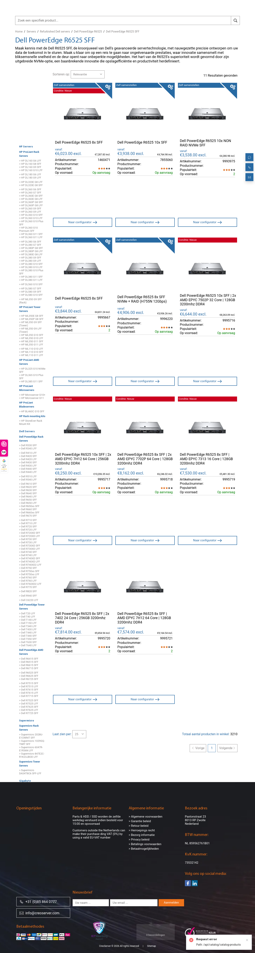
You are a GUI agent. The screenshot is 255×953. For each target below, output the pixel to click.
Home (19, 31)
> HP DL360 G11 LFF (31, 237)
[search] (235, 20)
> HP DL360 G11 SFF (31, 234)
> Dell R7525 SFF (28, 700)
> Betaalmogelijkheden (144, 848)
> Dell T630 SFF (28, 642)
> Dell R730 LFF (28, 542)
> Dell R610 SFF (28, 483)
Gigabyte (25, 781)
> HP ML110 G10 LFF (31, 348)
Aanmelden (171, 902)
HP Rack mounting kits (32, 416)
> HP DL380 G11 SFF (31, 276)
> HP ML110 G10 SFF (31, 352)
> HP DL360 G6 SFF (30, 189)
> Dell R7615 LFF (28, 692)
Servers (31, 31)
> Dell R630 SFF (28, 490)
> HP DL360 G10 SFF (31, 215)
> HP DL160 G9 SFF (30, 167)
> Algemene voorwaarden (145, 816)
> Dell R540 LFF (28, 479)
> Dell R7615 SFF (28, 689)
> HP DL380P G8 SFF (31, 248)
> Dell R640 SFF (28, 493)
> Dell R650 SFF (28, 499)
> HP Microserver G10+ (32, 394)
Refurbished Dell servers (55, 31)
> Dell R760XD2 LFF (30, 583)
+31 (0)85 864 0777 (38, 901)
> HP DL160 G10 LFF (31, 170)
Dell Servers (27, 431)
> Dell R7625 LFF (28, 709)
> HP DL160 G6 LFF (30, 160)
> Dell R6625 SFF (28, 675)
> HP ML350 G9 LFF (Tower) (30, 330)
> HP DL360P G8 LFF (31, 205)
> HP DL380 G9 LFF (30, 260)
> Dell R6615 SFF (28, 665)
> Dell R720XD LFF (29, 536)
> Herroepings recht (142, 830)
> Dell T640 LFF (28, 645)
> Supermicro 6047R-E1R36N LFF (31, 749)
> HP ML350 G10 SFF (31, 334)
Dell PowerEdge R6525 (88, 31)
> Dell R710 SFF (28, 520)
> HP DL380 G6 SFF (30, 241)
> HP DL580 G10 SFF (31, 294)
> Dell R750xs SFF (29, 571)
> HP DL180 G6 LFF (30, 174)
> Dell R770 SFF (28, 587)
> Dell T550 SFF (28, 638)
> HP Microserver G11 (31, 398)
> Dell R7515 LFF (28, 686)
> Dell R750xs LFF (29, 574)
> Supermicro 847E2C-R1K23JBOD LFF (31, 755)
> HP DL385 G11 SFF (31, 381)
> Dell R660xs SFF (29, 512)
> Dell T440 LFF (28, 632)
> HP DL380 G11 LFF (31, 279)
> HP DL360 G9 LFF (30, 211)
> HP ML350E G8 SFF (31, 315)
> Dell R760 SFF (28, 577)
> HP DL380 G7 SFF (30, 244)
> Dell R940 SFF (28, 595)
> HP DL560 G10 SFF (31, 284)
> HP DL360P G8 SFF (31, 202)
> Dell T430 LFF (28, 629)
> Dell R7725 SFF (28, 713)
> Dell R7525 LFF (28, 703)
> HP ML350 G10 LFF (31, 338)
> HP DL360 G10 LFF (31, 218)
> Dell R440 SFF (28, 468)
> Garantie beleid (140, 821)
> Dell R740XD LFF (29, 561)
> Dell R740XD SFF (29, 558)
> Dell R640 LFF (28, 496)
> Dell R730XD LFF (29, 548)
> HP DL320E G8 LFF (31, 182)
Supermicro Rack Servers (29, 727)
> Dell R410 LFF (28, 452)
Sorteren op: (61, 74)
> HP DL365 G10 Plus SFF (31, 377)
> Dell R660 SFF (28, 509)
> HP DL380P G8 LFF (31, 251)
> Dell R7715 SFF (28, 696)
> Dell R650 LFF (28, 503)
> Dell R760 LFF (28, 580)
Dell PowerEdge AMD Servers (31, 652)
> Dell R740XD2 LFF (30, 564)
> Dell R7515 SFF (28, 683)
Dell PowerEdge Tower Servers (32, 606)
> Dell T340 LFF (28, 626)
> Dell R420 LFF (28, 459)
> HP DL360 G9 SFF (30, 208)
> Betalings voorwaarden (145, 844)
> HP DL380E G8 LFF (31, 254)
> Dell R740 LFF (28, 555)
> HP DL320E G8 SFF (31, 185)
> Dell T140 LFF (28, 619)
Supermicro (26, 720)
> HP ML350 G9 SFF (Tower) (30, 324)
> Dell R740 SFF (28, 551)
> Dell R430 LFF (28, 465)
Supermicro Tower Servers (29, 763)
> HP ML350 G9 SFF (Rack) (30, 301)
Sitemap (151, 946)
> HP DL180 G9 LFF (30, 177)
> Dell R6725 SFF (28, 679)
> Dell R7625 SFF (28, 706)
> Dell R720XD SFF (29, 532)
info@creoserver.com (39, 913)
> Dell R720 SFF (28, 526)
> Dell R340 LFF (28, 448)
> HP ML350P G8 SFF (31, 319)
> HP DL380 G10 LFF (31, 267)
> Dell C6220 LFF (28, 600)
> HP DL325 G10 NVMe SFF (32, 370)
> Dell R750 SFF (28, 567)
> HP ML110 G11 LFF (31, 355)
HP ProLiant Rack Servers (29, 153)
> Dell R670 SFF (28, 515)
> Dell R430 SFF (28, 462)
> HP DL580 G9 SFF (30, 291)
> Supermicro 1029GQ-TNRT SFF (32, 742)
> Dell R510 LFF (28, 476)
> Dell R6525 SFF (28, 672)
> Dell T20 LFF (27, 613)
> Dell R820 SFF (28, 591)
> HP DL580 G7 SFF (30, 288)
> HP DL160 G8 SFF (30, 163)
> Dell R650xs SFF (29, 506)
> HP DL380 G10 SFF (31, 263)
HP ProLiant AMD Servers (29, 361)
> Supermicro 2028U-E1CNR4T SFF (31, 736)
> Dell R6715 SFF (28, 668)
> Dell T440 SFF (28, 635)
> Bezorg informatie (142, 835)
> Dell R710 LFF (28, 523)
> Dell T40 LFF (27, 616)
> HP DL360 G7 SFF (30, 192)
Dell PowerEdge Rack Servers (31, 438)
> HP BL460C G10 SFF (31, 411)
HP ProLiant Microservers (26, 388)
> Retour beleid (138, 826)
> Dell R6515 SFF (28, 661)
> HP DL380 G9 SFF (30, 257)
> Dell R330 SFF (28, 445)
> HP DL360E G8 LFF (31, 199)
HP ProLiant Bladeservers (26, 404)
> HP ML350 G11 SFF (31, 341)
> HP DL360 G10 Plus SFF (31, 223)
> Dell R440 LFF (28, 472)
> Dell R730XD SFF (29, 545)
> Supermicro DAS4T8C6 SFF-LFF (30, 772)
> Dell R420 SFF (28, 456)
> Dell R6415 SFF (28, 658)
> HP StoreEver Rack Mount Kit (30, 422)
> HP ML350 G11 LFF (31, 344)
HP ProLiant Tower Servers (29, 309)
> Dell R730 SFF (28, 539)
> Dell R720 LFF (28, 529)
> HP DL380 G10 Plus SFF (31, 272)
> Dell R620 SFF (28, 487)
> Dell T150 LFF (28, 623)
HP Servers (26, 147)
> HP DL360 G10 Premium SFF (28, 229)
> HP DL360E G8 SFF (31, 195)
